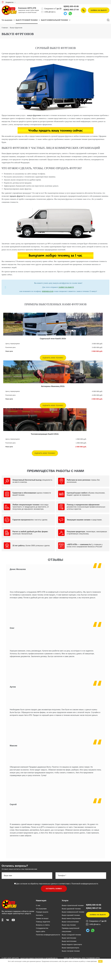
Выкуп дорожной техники (71, 909)
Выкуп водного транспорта (72, 944)
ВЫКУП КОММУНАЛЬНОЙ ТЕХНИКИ (54, 20)
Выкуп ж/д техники (69, 925)
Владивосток (8, 2)
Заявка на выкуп (99, 10)
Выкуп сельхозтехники (70, 922)
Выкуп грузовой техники (71, 915)
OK (100, 961)
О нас (38, 905)
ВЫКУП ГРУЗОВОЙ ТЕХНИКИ (27, 20)
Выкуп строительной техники (73, 905)
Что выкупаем (7, 20)
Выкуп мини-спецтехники (71, 918)
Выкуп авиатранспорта (70, 948)
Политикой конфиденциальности (84, 884)
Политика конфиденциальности (48, 935)
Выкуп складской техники (71, 935)
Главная (5, 28)
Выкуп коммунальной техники (73, 912)
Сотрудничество (42, 928)
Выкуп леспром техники (71, 951)
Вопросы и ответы (43, 925)
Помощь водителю (43, 922)
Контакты (39, 915)
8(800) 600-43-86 (71, 6)
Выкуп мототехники (69, 941)
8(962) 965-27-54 (71, 10)
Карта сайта (40, 931)
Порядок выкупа (42, 912)
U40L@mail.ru (50, 12)
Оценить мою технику (53, 358)
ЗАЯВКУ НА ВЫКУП (66, 287)
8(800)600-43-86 (47, 291)
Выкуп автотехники (69, 938)
